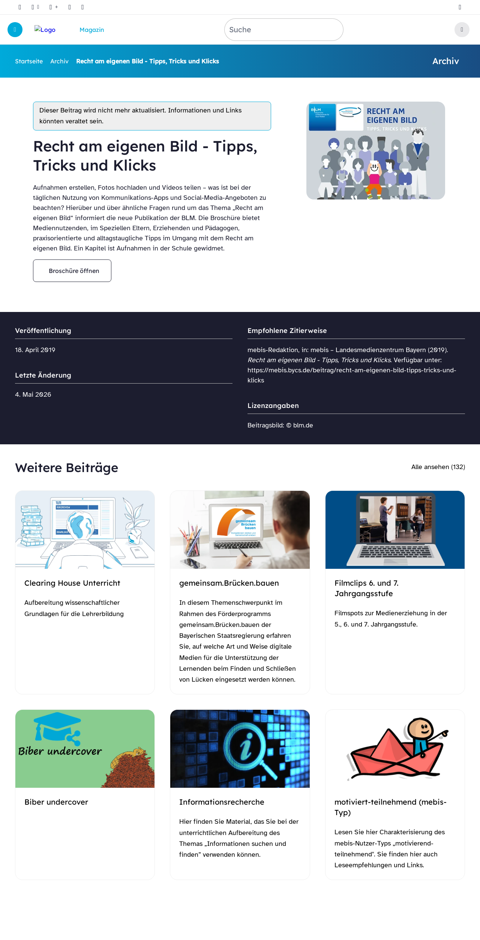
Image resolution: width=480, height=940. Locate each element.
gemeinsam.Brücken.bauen (229, 583)
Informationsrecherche (221, 802)
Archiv (59, 61)
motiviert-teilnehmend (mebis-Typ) (390, 807)
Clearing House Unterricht (72, 583)
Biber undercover (56, 802)
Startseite (29, 61)
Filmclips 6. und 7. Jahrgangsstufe (366, 588)
